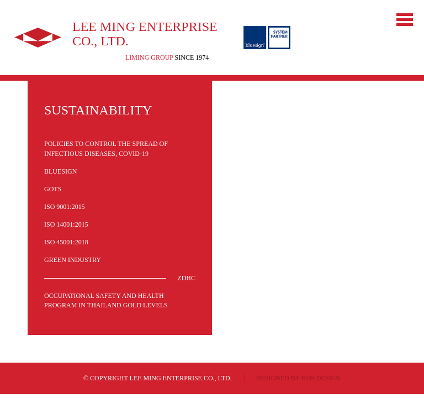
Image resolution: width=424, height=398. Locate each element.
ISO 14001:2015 (66, 224)
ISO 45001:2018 (66, 242)
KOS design (321, 378)
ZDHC (186, 278)
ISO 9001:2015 (64, 207)
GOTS (52, 189)
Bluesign (60, 171)
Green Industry (72, 260)
